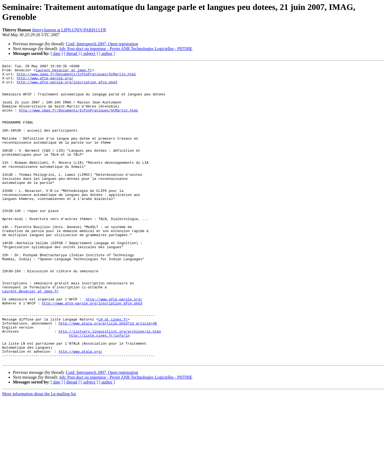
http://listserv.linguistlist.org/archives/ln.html (110, 385)
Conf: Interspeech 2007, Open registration (102, 44)
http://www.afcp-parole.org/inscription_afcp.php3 (67, 86)
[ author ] (107, 53)
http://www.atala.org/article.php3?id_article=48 (108, 375)
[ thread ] (72, 53)
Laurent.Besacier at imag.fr (30, 336)
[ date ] (57, 53)
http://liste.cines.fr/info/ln (99, 390)
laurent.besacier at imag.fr (64, 71)
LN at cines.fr (113, 370)
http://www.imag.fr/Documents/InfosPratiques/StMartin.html (76, 76)
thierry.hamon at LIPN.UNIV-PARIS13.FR (69, 30)
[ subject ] (89, 53)
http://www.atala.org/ (81, 409)
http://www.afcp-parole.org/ (45, 81)
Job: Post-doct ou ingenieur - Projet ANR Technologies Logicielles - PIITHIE (125, 48)
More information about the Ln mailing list (39, 453)
